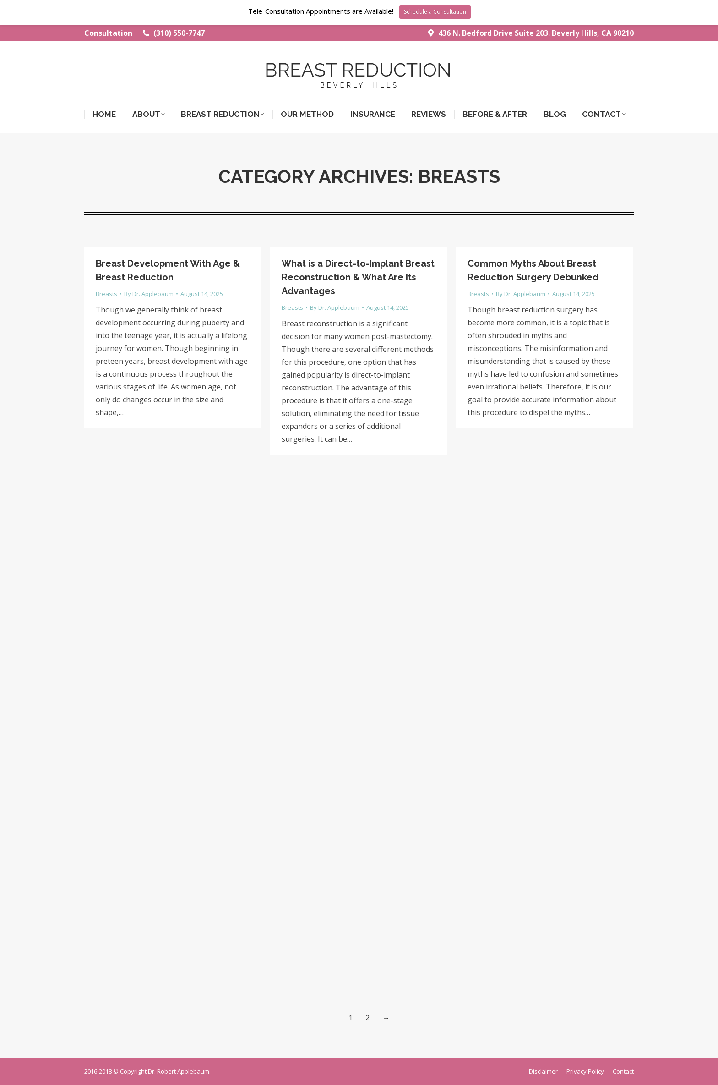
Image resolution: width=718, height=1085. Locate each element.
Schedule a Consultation (435, 12)
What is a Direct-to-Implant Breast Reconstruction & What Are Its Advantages (358, 277)
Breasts (106, 294)
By (149, 294)
